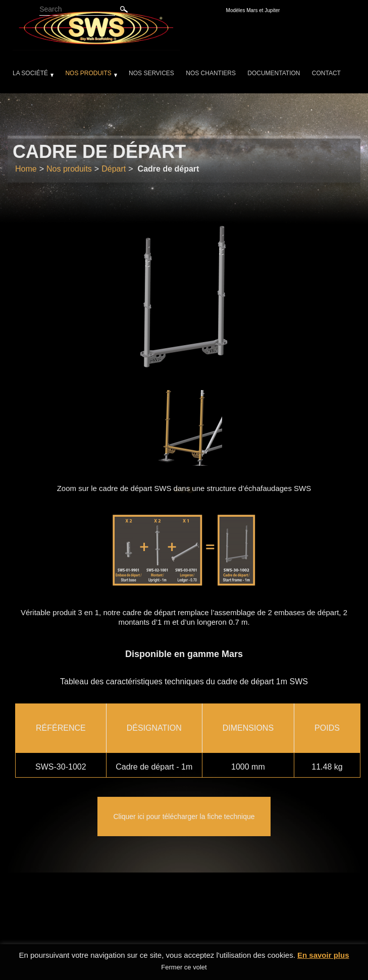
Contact (326, 73)
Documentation (273, 73)
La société (30, 73)
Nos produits (88, 73)
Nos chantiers (211, 73)
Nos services (151, 73)
